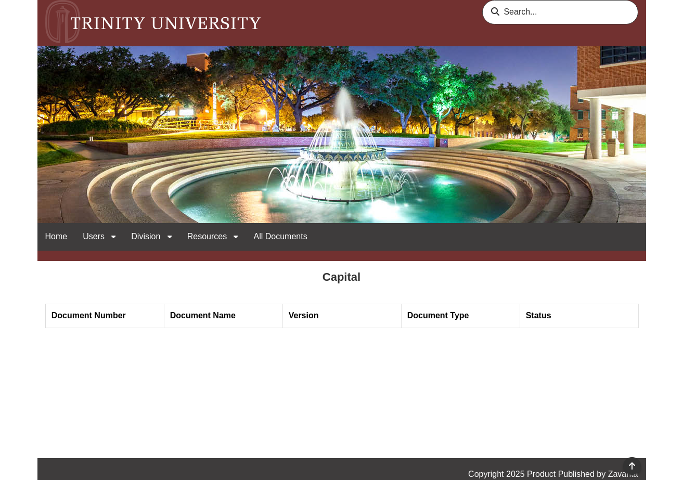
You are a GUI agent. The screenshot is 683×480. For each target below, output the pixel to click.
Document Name (203, 315)
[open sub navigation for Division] (169, 237)
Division (146, 236)
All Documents (280, 236)
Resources (208, 236)
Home (56, 236)
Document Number (88, 315)
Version (304, 315)
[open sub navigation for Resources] (236, 237)
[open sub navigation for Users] (113, 237)
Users (95, 236)
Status (538, 315)
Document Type (438, 315)
